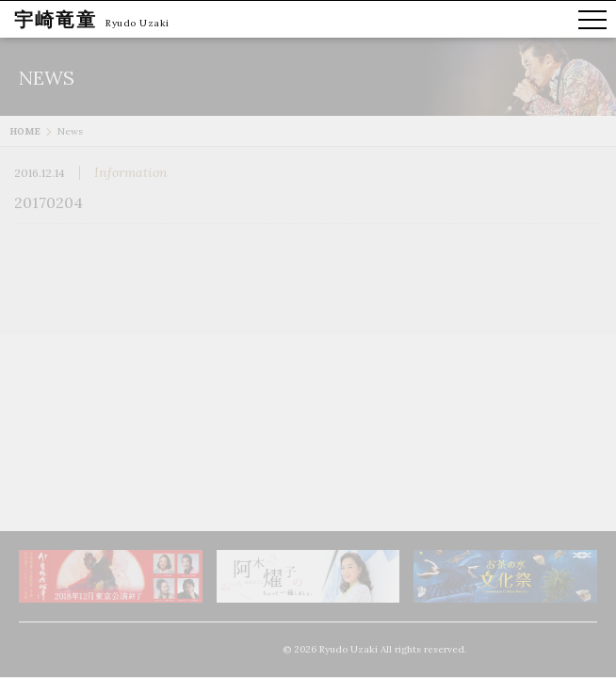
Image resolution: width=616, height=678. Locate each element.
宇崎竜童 (55, 19)
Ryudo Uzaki (137, 23)
